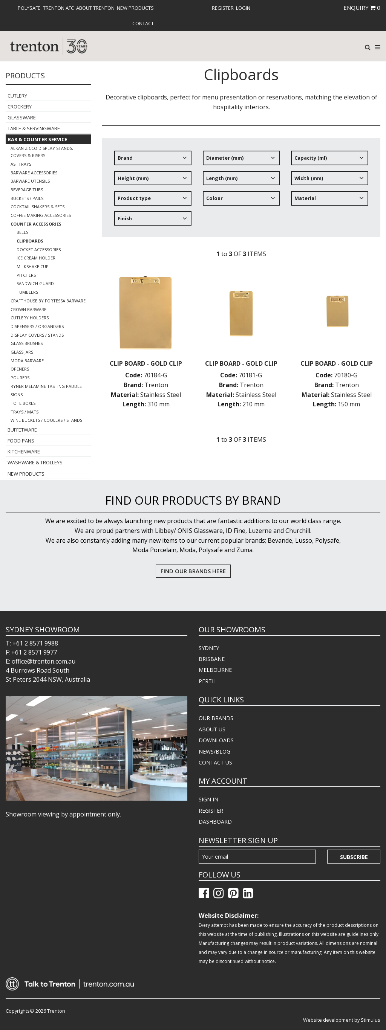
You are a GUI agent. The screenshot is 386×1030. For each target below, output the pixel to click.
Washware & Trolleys (35, 462)
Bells (22, 232)
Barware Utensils (30, 181)
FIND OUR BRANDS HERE (193, 571)
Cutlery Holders (30, 317)
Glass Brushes (27, 343)
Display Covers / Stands (37, 335)
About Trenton (95, 8)
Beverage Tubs (27, 189)
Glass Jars (22, 352)
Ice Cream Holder (36, 258)
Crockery (20, 106)
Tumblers (27, 292)
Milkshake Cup (33, 266)
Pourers (20, 377)
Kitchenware (24, 451)
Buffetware (22, 429)
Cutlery (17, 95)
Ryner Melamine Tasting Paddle (46, 386)
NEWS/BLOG (214, 751)
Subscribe (354, 857)
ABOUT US (212, 729)
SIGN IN (208, 799)
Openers (20, 369)
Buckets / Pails (27, 198)
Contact (143, 23)
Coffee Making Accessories (41, 215)
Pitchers (26, 275)
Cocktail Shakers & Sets (37, 206)
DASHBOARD (215, 821)
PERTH (207, 681)
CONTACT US (215, 762)
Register (223, 8)
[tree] (241, 191)
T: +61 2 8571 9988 (32, 643)
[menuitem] (29, 7)
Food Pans (21, 440)
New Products (135, 8)
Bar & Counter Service (37, 139)
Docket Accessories (39, 249)
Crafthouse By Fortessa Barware (48, 301)
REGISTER (211, 810)
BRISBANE (212, 658)
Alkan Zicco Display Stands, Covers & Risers (42, 151)
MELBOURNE (215, 669)
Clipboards (30, 241)
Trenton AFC (58, 8)
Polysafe (29, 8)
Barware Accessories (34, 172)
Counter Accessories (36, 224)
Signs (17, 394)
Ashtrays (21, 164)
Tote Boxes (23, 403)
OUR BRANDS (216, 718)
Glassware (22, 117)
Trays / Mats (24, 412)
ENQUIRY (361, 7)
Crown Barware (28, 309)
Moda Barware (27, 360)
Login (243, 8)
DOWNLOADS (216, 740)
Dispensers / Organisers (37, 326)
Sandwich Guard (35, 283)
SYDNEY (209, 648)
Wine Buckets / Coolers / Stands (46, 420)
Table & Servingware (34, 128)
